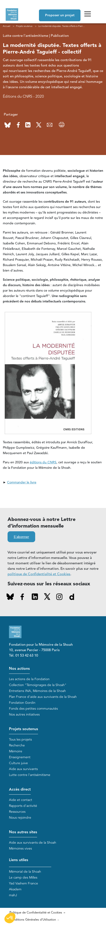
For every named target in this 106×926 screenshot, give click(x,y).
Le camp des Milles (23, 877)
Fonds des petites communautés (33, 708)
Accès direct (20, 789)
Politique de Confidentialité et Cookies (35, 912)
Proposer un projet (59, 15)
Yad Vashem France (23, 883)
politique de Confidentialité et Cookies (39, 574)
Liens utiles (18, 860)
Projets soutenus (23, 729)
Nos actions (19, 669)
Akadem (15, 889)
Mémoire (15, 751)
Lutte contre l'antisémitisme (29, 774)
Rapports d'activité (23, 805)
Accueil (6, 26)
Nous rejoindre (20, 817)
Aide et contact (20, 799)
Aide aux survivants (23, 769)
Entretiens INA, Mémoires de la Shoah (37, 690)
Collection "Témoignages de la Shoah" (37, 685)
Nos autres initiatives (24, 714)
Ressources (17, 811)
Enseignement (19, 757)
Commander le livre (21, 482)
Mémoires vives (20, 848)
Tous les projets (20, 739)
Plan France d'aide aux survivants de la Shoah (43, 696)
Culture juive (18, 763)
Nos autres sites (23, 832)
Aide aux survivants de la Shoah (32, 842)
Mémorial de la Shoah (25, 871)
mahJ (13, 895)
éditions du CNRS (43, 462)
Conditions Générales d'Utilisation (32, 919)
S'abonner (21, 537)
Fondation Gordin (22, 702)
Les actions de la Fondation (29, 679)
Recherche (17, 745)
